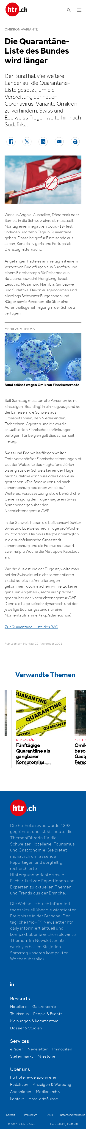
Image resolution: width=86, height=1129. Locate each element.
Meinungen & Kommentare (34, 1021)
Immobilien (62, 1049)
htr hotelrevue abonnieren (34, 1077)
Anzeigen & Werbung (52, 1084)
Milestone (46, 1056)
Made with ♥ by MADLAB (64, 1124)
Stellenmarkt (21, 1056)
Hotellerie (19, 1007)
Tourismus (19, 1014)
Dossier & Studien (26, 1028)
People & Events (47, 1014)
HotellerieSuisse (43, 1099)
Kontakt (17, 1099)
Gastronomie (44, 1007)
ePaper (16, 1049)
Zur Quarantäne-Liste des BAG (31, 627)
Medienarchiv (48, 1092)
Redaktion (19, 1084)
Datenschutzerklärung (72, 1115)
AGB (50, 1115)
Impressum (30, 1115)
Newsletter (38, 1049)
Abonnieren (20, 1092)
